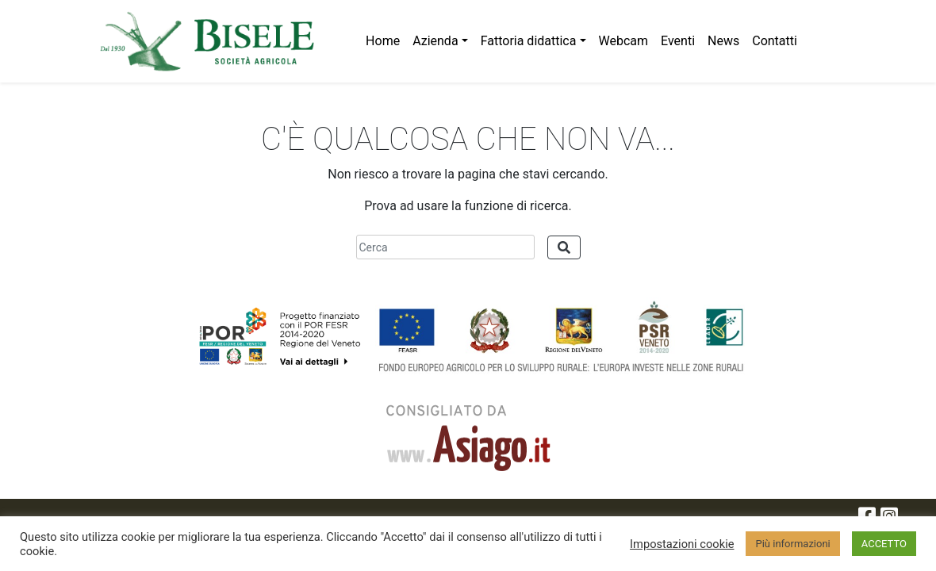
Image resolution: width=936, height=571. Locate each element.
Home (383, 40)
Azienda (435, 40)
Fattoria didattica (529, 40)
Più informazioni (792, 544)
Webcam (624, 40)
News (723, 40)
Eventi (678, 40)
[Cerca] (445, 247)
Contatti (774, 40)
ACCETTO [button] (884, 544)
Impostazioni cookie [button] (682, 544)
